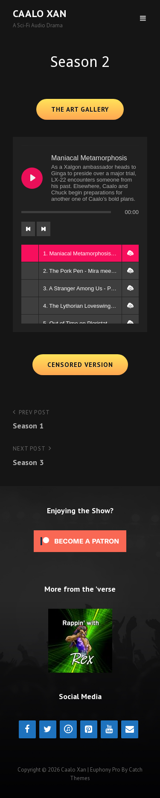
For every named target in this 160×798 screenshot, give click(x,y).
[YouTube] (109, 729)
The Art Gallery (80, 109)
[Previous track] (28, 229)
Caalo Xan (40, 13)
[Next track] (43, 229)
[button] (130, 253)
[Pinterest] (88, 729)
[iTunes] (68, 729)
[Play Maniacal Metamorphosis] (32, 178)
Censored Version (80, 365)
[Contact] (129, 729)
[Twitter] (47, 729)
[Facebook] (27, 729)
